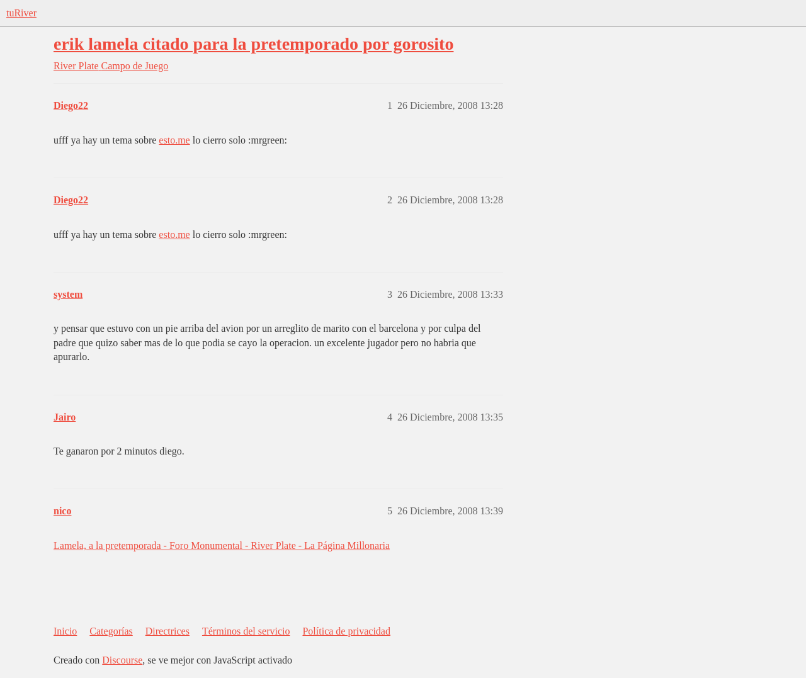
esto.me (174, 140)
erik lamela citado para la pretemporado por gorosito (253, 44)
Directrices (167, 631)
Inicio (65, 631)
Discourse (122, 660)
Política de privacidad (346, 631)
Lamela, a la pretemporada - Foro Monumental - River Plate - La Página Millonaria (222, 545)
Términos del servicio (246, 631)
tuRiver (21, 13)
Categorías (110, 631)
